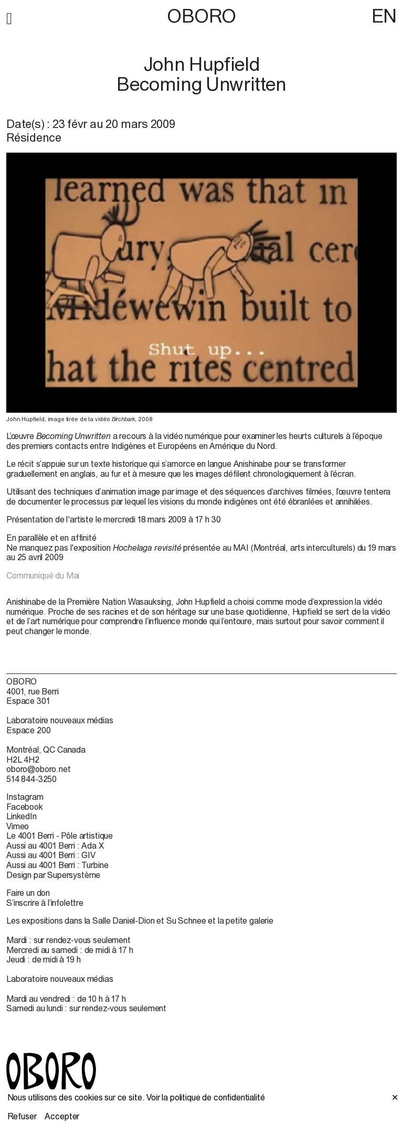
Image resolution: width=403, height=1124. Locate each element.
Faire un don (28, 892)
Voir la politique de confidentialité (205, 1097)
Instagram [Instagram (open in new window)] (25, 796)
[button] (9, 16)
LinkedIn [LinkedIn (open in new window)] (21, 816)
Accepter (62, 1116)
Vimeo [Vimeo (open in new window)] (17, 826)
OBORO (201, 16)
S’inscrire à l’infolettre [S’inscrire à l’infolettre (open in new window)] (44, 902)
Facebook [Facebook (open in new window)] (24, 806)
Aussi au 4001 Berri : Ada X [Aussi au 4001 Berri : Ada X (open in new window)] (55, 845)
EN (384, 16)
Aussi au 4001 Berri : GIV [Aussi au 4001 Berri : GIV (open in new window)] (51, 855)
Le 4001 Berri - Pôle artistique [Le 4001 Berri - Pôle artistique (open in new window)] (59, 835)
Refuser (22, 1116)
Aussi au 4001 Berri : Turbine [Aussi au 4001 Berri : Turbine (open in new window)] (57, 865)
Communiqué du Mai (42, 575)
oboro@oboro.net (38, 769)
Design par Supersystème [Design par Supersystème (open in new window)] (53, 875)
